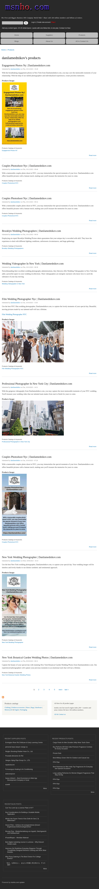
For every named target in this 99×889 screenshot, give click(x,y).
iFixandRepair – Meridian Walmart (17, 838)
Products (82, 35)
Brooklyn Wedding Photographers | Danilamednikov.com (31, 230)
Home (16, 35)
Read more (92, 155)
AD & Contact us (60, 714)
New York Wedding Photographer (12, 642)
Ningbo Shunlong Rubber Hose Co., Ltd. (19, 751)
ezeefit (7, 784)
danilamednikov (15, 69)
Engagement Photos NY (9, 150)
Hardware (38, 707)
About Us (49, 41)
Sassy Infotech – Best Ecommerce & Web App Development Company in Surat (21, 779)
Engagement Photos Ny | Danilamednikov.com (26, 65)
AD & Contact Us (82, 41)
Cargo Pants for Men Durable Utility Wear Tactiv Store (71, 742)
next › (61, 690)
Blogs (17, 41)
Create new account (44, 22)
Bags (32, 707)
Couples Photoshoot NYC (10, 183)
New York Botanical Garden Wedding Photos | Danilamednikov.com (37, 657)
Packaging (23, 710)
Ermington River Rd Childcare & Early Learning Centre (24, 742)
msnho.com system (17, 882)
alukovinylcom (10, 774)
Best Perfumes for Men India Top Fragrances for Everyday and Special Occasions (73, 767)
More (45, 788)
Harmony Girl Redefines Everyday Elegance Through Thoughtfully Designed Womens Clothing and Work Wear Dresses (25, 850)
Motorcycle (8, 710)
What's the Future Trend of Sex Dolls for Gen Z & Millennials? (22, 819)
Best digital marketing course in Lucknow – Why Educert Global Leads (24, 843)
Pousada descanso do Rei (14, 756)
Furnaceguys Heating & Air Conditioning (19, 769)
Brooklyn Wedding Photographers (12, 248)
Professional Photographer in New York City (16, 441)
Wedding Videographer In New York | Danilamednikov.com (33, 263)
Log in (33, 22)
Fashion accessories (18, 707)
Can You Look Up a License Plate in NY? (19, 808)
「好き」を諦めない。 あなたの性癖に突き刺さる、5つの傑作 (25, 864)
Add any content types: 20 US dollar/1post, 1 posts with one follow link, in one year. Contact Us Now (36, 28)
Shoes (28, 707)
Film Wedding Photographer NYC (14, 314)
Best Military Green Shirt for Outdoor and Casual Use (71, 758)
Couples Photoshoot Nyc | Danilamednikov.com (26, 165)
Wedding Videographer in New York (13, 284)
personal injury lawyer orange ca (16, 747)
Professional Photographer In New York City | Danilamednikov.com (37, 383)
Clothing (7, 707)
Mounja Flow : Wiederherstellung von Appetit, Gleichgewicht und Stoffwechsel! (25, 832)
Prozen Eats (57, 753)
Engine (16, 710)
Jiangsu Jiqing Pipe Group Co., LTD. (17, 760)
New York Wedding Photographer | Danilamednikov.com (31, 557)
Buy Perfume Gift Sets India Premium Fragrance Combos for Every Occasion (72, 748)
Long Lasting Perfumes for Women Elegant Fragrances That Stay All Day (73, 774)
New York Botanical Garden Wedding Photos (16, 675)
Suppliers (49, 35)
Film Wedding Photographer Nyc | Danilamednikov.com (31, 299)
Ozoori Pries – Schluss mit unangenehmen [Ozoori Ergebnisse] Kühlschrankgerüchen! (22, 826)
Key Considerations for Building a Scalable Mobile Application (22, 813)
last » (67, 690)
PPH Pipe (56, 762)
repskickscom (10, 765)
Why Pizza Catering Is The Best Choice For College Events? (23, 857)
